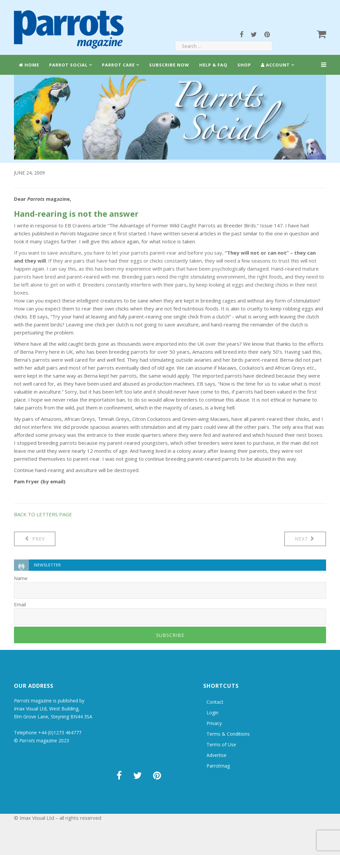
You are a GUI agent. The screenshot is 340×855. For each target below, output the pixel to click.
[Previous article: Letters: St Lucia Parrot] (34, 539)
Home (29, 65)
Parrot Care (118, 65)
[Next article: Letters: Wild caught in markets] (305, 539)
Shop (244, 65)
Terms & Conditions (228, 734)
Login (212, 712)
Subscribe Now (169, 65)
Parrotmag (218, 766)
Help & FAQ (213, 65)
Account (275, 65)
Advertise (216, 755)
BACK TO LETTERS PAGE (43, 514)
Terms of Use (221, 744)
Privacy (214, 723)
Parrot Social (68, 65)
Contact (215, 702)
